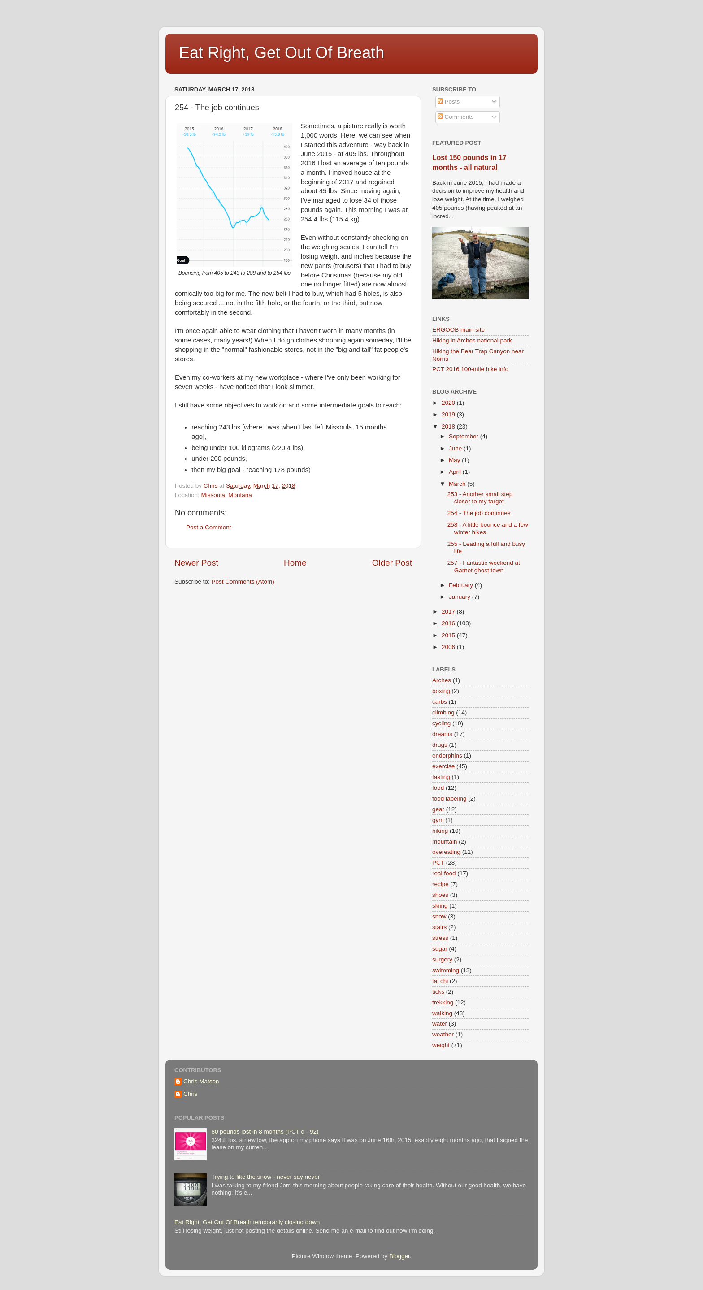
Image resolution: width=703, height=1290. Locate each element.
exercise (443, 766)
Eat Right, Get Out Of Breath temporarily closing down (247, 1222)
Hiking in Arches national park (472, 340)
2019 (449, 414)
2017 (449, 611)
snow (439, 916)
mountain (444, 841)
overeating (446, 851)
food (438, 787)
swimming (445, 970)
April (456, 471)
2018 (449, 426)
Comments (456, 116)
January (460, 596)
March (458, 484)
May (455, 460)
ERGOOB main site (458, 329)
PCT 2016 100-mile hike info (470, 369)
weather (443, 1034)
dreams (442, 734)
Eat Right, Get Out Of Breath (281, 52)
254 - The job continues (479, 513)
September (464, 436)
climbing (443, 712)
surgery (442, 959)
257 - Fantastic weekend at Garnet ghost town (483, 566)
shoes (440, 895)
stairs (439, 927)
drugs (439, 744)
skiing (440, 905)
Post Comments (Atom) (243, 581)
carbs (439, 701)
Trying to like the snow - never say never (265, 1176)
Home (295, 562)
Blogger (399, 1256)
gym (438, 820)
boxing (441, 691)
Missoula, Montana (226, 495)
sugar (439, 948)
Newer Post (196, 562)
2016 (449, 623)
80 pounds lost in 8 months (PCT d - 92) (264, 1131)
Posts (449, 101)
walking (442, 1013)
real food (444, 873)
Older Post (392, 562)
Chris (190, 1094)
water (439, 1023)
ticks (438, 991)
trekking (442, 1002)
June (456, 448)
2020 (449, 402)
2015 (449, 635)
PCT (438, 862)
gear (438, 809)
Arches (441, 680)
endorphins (447, 755)
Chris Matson (201, 1081)
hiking (440, 830)
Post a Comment (208, 527)
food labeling (449, 798)
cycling (441, 723)
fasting (441, 777)
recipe (440, 884)
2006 (449, 647)
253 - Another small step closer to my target (480, 498)
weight (441, 1045)
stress (440, 938)
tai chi (440, 981)
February (462, 585)
